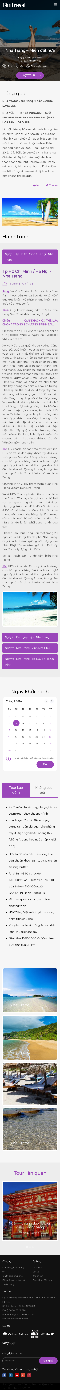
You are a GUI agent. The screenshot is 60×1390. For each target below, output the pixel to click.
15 (50, 730)
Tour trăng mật (15, 66)
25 (23, 743)
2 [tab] (30, 1247)
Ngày (29, 257)
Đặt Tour (29, 75)
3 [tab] (33, 1247)
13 (37, 730)
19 (30, 737)
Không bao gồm (43, 790)
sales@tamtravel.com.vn (15, 1318)
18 (23, 737)
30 (9, 750)
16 (9, 737)
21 (43, 737)
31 (16, 750)
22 (50, 737)
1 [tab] (27, 1247)
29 (50, 743)
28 (43, 743)
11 (23, 730)
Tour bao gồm (16, 790)
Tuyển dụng (8, 1284)
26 (30, 743)
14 (43, 730)
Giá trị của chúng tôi (12, 1276)
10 (16, 730)
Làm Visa (37, 1267)
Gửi (45, 764)
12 (30, 730)
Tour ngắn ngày (39, 66)
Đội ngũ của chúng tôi (13, 1280)
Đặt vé (35, 1271)
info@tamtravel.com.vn (22, 1314)
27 (37, 743)
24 (16, 743)
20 (37, 737)
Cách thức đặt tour (42, 1280)
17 (16, 737)
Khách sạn (37, 1276)
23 (9, 743)
